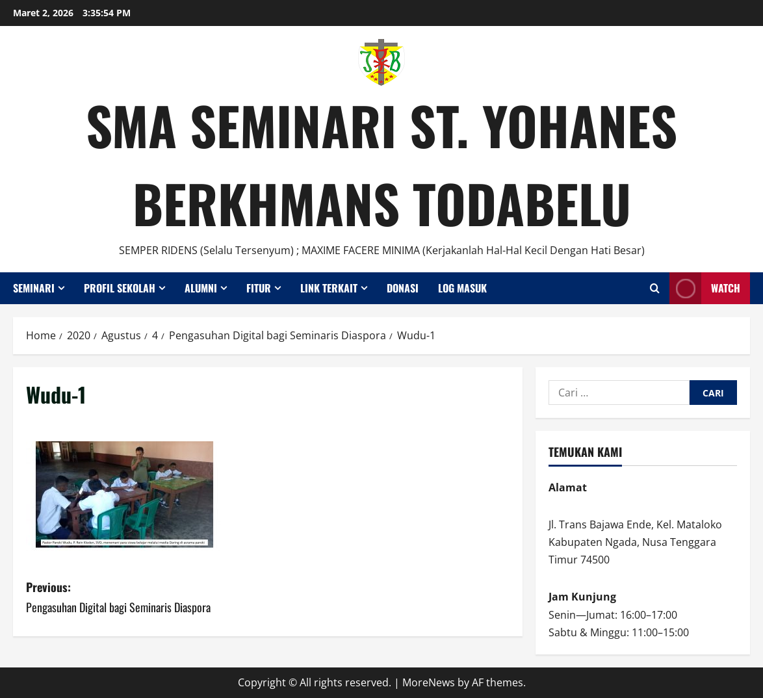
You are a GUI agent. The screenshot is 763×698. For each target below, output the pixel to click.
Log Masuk (462, 288)
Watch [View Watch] (704, 288)
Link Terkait (328, 288)
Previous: (147, 597)
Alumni (201, 288)
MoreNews (428, 682)
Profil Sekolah (119, 288)
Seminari (34, 288)
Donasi (403, 288)
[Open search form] (655, 288)
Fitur (258, 288)
